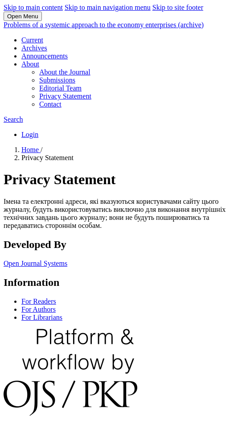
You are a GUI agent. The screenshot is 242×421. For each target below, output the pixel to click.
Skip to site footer (177, 7)
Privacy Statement (65, 96)
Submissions (57, 80)
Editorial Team (60, 88)
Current (32, 40)
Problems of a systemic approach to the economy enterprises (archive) (104, 25)
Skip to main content (33, 7)
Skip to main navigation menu (108, 7)
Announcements (44, 56)
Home (31, 149)
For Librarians (41, 317)
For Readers (38, 301)
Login (29, 134)
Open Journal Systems (35, 263)
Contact (50, 104)
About (30, 64)
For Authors (38, 309)
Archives (34, 48)
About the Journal (64, 72)
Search (13, 119)
